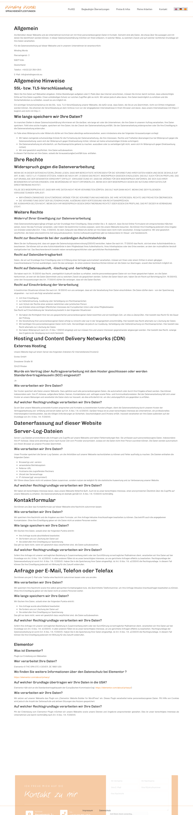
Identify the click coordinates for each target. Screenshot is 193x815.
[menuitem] (176, 9)
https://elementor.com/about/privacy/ (32, 677)
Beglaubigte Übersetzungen (95, 9)
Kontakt (163, 9)
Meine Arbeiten (144, 9)
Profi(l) (71, 9)
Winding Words (21, 7)
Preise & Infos (123, 9)
